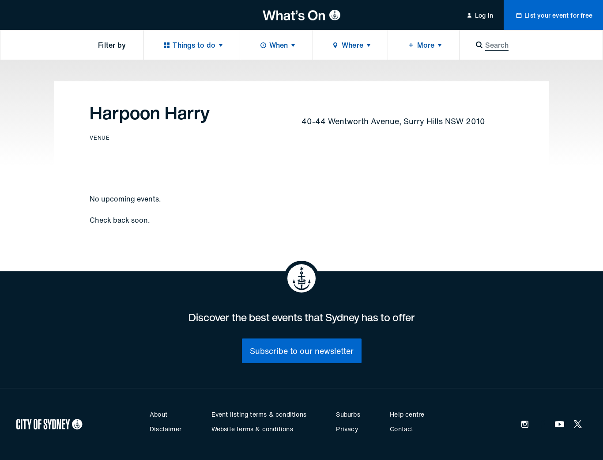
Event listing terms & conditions (258, 414)
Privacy (347, 428)
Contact (401, 428)
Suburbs (348, 414)
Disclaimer (165, 428)
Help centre (407, 414)
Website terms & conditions (252, 428)
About (158, 414)
